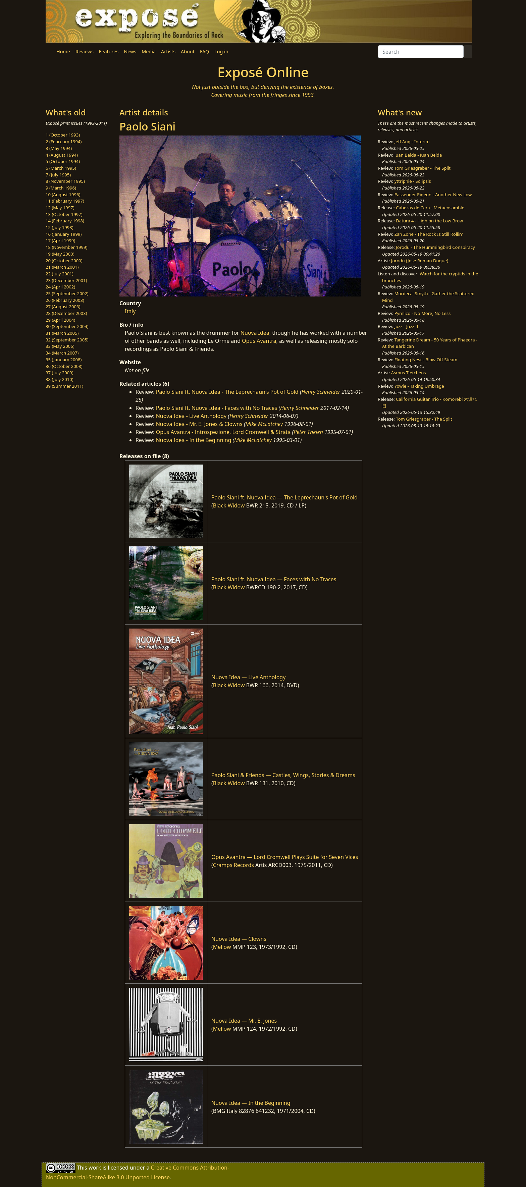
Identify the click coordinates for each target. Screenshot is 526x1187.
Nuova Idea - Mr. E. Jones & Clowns (199, 424)
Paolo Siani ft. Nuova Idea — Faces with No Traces (273, 579)
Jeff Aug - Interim (412, 142)
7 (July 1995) (58, 175)
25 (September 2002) (67, 293)
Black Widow (229, 505)
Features (108, 51)
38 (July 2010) (59, 379)
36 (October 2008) (64, 366)
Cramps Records (233, 865)
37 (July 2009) (59, 373)
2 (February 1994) (64, 142)
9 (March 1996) (61, 188)
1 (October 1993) (63, 135)
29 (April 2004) (60, 320)
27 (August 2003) (63, 307)
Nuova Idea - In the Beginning (193, 440)
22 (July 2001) (59, 274)
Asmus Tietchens (408, 373)
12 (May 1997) (60, 208)
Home (63, 51)
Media (149, 51)
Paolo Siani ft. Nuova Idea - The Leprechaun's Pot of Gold (227, 391)
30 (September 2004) (67, 326)
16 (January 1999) (64, 234)
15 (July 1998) (59, 227)
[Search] (421, 51)
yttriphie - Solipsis (412, 181)
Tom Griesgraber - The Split (422, 168)
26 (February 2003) (65, 300)
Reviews (84, 51)
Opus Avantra (259, 340)
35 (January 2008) (64, 360)
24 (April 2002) (60, 287)
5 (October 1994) (63, 161)
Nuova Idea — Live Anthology (248, 677)
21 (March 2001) (62, 267)
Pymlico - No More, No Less (422, 313)
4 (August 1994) (62, 155)
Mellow (222, 947)
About (188, 51)
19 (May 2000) (60, 254)
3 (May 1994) (59, 148)
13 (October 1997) (64, 214)
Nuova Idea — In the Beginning (251, 1103)
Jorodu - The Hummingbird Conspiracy (435, 247)
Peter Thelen (308, 432)
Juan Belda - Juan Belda (418, 155)
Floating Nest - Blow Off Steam (425, 360)
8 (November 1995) (65, 181)
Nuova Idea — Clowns (238, 938)
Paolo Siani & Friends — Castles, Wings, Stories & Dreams (283, 775)
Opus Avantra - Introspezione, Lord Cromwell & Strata (223, 432)
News (130, 51)
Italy (130, 311)
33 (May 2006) (60, 346)
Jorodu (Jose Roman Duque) (419, 261)
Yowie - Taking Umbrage (419, 386)
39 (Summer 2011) (64, 386)
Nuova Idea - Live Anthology (191, 416)
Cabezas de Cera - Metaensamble (430, 208)
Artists (168, 51)
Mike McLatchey (264, 424)
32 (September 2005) (67, 340)
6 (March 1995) (61, 168)
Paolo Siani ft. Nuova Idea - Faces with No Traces (216, 408)
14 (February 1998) (65, 221)
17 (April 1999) (60, 240)
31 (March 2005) (62, 333)
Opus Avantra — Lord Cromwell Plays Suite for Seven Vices (284, 857)
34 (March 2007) (62, 353)
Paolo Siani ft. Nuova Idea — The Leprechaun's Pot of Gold (284, 497)
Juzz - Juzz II (406, 326)
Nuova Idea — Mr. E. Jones (244, 1020)
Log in (221, 51)
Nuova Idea (255, 332)
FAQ (204, 51)
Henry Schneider (321, 391)
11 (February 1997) (65, 201)
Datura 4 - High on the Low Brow (429, 221)
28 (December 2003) (66, 313)
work (95, 1167)
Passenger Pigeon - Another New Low (433, 195)
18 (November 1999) (67, 247)
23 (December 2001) (66, 280)
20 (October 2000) (64, 261)
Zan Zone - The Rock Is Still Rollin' (428, 234)
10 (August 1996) (63, 195)
